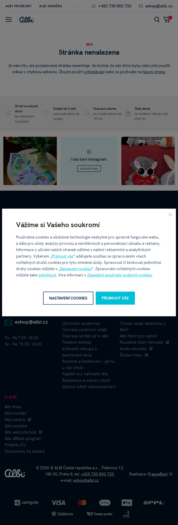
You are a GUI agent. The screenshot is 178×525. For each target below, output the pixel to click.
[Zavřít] (170, 214)
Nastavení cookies (76, 268)
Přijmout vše (62, 256)
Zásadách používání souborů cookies (119, 275)
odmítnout (47, 275)
